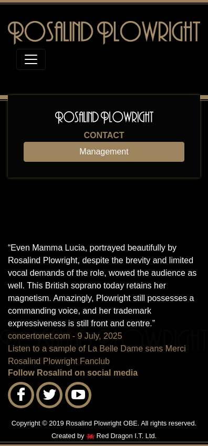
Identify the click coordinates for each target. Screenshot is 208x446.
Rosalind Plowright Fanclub (59, 361)
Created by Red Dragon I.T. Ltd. (104, 436)
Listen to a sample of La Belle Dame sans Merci (97, 348)
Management (103, 151)
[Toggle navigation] (31, 59)
